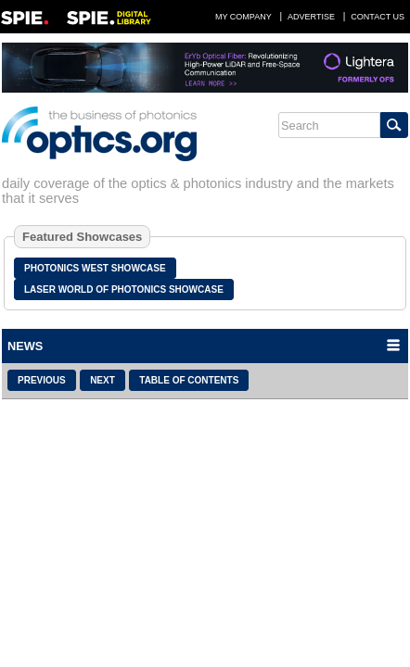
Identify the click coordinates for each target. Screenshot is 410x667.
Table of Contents (188, 380)
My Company (243, 16)
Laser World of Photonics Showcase (124, 289)
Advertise (311, 16)
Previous (42, 380)
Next (102, 380)
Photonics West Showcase (95, 268)
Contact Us (377, 16)
